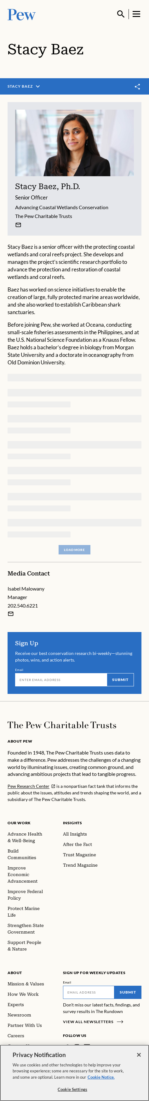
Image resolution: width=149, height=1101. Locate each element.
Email (19, 669)
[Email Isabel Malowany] (11, 614)
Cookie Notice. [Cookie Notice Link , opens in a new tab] (101, 1077)
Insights (72, 822)
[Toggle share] (137, 87)
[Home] (62, 725)
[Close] (139, 1055)
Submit (120, 679)
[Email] (61, 679)
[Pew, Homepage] (22, 14)
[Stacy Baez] (18, 225)
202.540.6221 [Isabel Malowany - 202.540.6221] (23, 605)
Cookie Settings (72, 1089)
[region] (74, 1073)
